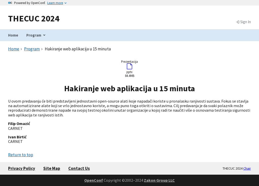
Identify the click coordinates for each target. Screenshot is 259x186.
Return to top (20, 155)
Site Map (51, 168)
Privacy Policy (21, 168)
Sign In (243, 22)
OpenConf (93, 180)
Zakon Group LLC (159, 180)
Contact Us (79, 168)
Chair (247, 168)
